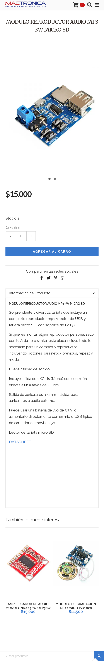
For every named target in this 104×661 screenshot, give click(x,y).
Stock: (11, 218)
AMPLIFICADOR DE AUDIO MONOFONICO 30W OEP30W (28, 606)
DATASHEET (20, 442)
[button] (49, 178)
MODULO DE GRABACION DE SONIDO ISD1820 (76, 606)
